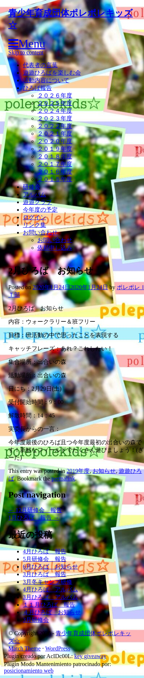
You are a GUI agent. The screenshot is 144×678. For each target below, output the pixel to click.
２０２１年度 (54, 133)
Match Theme (24, 648)
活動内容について (46, 80)
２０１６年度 (54, 172)
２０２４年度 (54, 111)
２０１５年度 (54, 179)
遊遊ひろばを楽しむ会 (52, 73)
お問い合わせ (40, 232)
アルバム (34, 194)
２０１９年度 (54, 149)
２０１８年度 (54, 156)
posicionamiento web (28, 670)
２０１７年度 (54, 164)
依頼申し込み (54, 248)
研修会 (31, 187)
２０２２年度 (54, 126)
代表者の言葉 (40, 65)
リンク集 (34, 225)
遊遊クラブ (37, 202)
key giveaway (90, 656)
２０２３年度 (54, 118)
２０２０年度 (54, 141)
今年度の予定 (40, 210)
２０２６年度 (54, 95)
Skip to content (26, 52)
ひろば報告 (37, 88)
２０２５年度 (54, 103)
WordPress (57, 648)
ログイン (34, 217)
